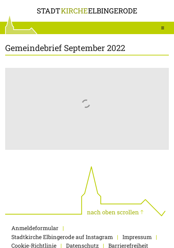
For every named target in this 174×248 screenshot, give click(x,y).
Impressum (137, 236)
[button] (162, 28)
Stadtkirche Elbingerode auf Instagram (62, 236)
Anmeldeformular (34, 227)
